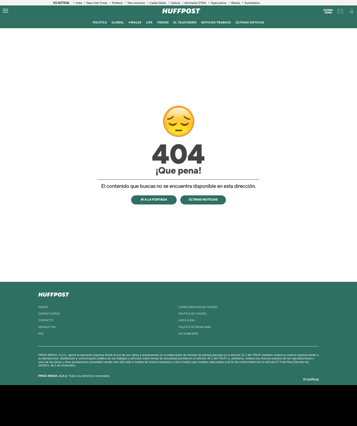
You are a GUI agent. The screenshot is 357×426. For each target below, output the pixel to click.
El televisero (184, 22)
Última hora (328, 11)
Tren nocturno (136, 3)
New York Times (97, 3)
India (79, 3)
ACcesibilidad (188, 333)
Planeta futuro (239, 405)
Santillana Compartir (193, 398)
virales (134, 22)
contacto (45, 320)
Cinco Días (188, 405)
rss (40, 333)
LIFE (149, 22)
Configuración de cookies (198, 307)
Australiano (252, 3)
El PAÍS (126, 398)
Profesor (117, 3)
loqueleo (227, 412)
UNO (158, 405)
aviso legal (186, 320)
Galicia (175, 3)
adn (242, 398)
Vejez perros (219, 3)
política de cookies (192, 313)
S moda (207, 412)
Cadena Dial (205, 405)
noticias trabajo (216, 22)
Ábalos (235, 3)
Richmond (124, 412)
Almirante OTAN (195, 3)
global (118, 22)
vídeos (163, 22)
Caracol (260, 398)
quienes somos (49, 313)
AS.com (228, 398)
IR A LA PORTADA (154, 200)
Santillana (169, 398)
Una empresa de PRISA (86, 402)
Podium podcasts (168, 412)
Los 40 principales (148, 398)
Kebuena (255, 405)
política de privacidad (194, 327)
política (100, 22)
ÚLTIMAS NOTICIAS (250, 22)
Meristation (249, 412)
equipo (43, 307)
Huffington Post (132, 405)
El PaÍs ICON (188, 412)
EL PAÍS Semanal (222, 405)
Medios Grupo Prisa (86, 413)
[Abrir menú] (5, 11)
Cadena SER (213, 398)
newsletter (47, 327)
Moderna (146, 412)
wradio (171, 405)
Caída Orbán (158, 3)
